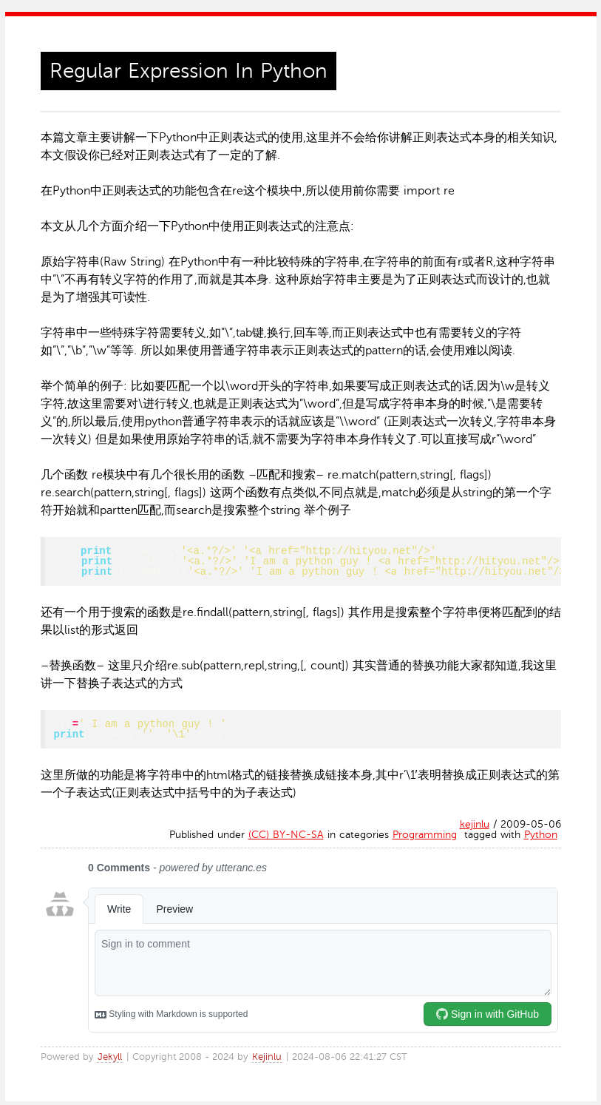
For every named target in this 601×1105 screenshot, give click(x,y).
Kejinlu (267, 1060)
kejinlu (474, 828)
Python (540, 838)
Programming (425, 838)
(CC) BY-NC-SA (286, 838)
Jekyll (110, 1060)
